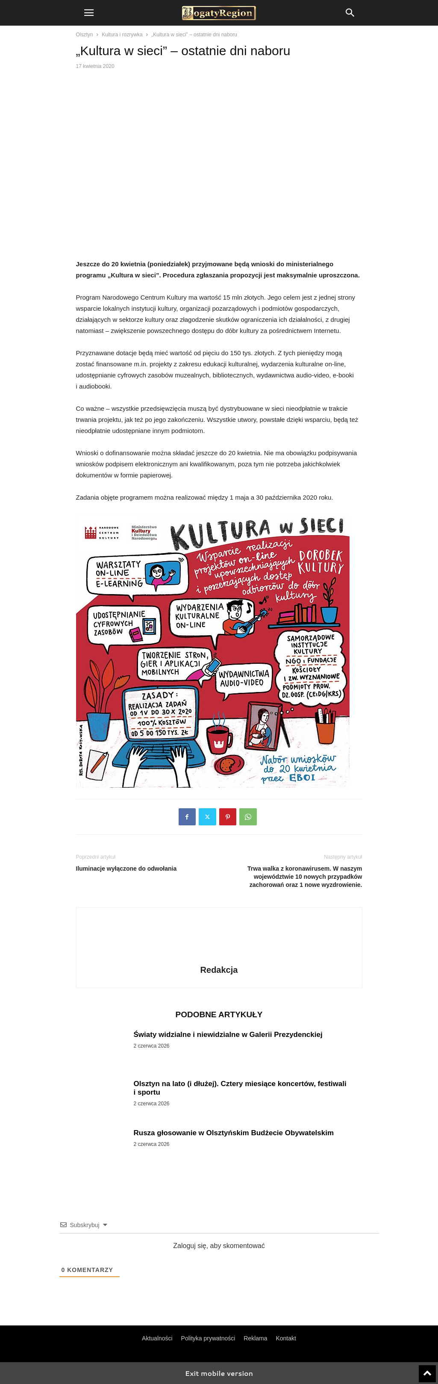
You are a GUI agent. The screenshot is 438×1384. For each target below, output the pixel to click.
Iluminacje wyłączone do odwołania (126, 868)
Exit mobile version (219, 1373)
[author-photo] (219, 957)
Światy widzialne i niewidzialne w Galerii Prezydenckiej (228, 1035)
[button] (89, 13)
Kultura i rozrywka (122, 35)
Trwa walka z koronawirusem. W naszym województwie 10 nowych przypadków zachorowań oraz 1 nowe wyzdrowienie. (304, 876)
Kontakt (286, 1338)
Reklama (255, 1338)
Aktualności (157, 1338)
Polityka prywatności (208, 1338)
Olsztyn (84, 35)
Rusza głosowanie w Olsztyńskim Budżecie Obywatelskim (234, 1133)
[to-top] (427, 1370)
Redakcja (219, 970)
